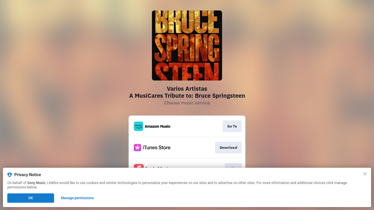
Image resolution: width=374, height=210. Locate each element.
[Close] (365, 173)
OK (30, 198)
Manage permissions (77, 198)
